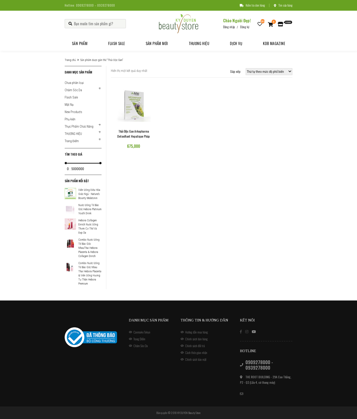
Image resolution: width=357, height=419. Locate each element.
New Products (73, 112)
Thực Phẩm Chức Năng (79, 126)
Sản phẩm (79, 43)
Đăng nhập (229, 26)
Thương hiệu (199, 43)
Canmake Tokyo (141, 332)
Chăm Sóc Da (73, 90)
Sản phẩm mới (157, 43)
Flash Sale (116, 43)
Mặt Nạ (69, 104)
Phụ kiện (70, 119)
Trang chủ (70, 60)
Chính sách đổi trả (195, 345)
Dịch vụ (236, 43)
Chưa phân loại (74, 83)
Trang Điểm (72, 141)
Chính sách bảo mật (196, 359)
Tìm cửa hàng (283, 5)
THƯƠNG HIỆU (73, 134)
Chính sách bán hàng (196, 338)
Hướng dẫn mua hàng (196, 332)
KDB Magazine (274, 43)
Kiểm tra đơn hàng (252, 5)
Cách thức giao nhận (196, 352)
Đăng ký (244, 26)
